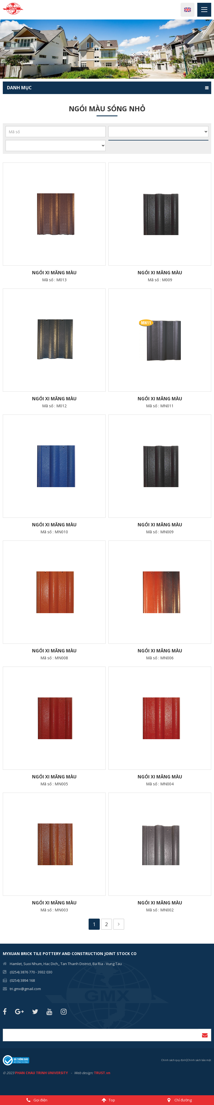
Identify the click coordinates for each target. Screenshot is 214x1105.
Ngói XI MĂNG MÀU (54, 272)
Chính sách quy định (173, 1060)
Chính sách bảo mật (199, 1060)
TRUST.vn (102, 1073)
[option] (107, 49)
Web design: (83, 1073)
